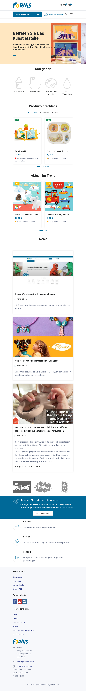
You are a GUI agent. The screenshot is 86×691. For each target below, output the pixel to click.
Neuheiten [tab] (32, 113)
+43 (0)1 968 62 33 (24, 666)
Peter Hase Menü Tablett (57, 151)
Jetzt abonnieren (43, 513)
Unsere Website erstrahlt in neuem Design (35, 294)
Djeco (15, 618)
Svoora (15, 626)
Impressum (17, 581)
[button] (38, 167)
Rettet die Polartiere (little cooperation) (32, 215)
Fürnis (15, 614)
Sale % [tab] (55, 113)
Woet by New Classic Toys (23, 630)
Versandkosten (19, 585)
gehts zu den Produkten (27, 466)
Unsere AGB (17, 589)
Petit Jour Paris (19, 622)
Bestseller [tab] (44, 113)
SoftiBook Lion (21, 151)
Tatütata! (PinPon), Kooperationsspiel (63, 215)
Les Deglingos (18, 634)
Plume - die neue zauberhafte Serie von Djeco (37, 361)
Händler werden (56, 14)
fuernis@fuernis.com (25, 661)
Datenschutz (18, 577)
